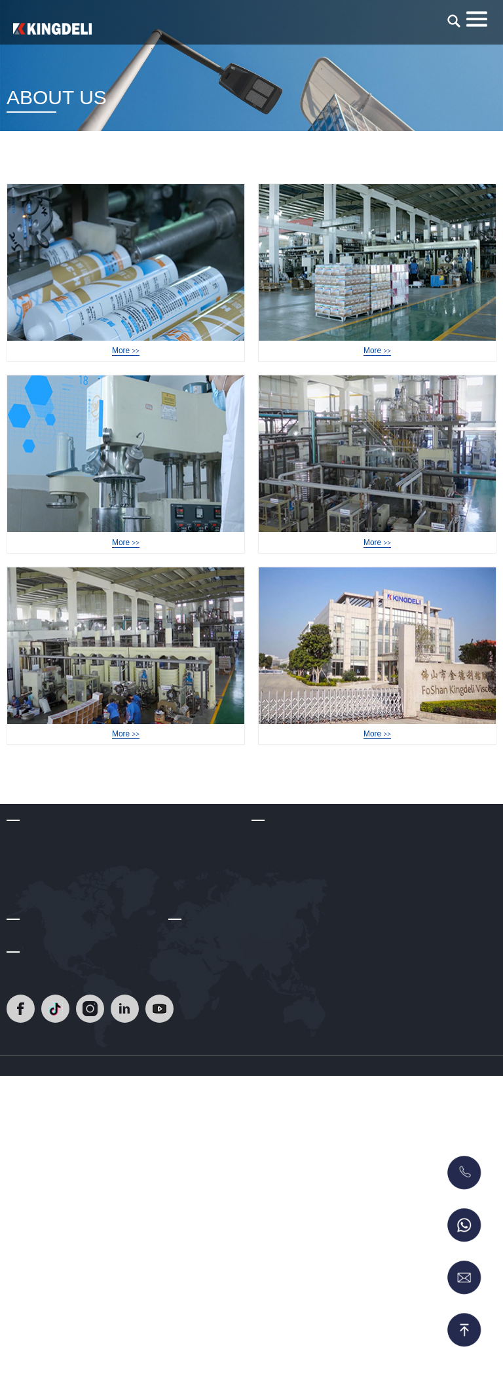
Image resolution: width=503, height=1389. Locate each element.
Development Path (44, 945)
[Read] (52, 29)
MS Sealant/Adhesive (295, 1080)
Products (270, 893)
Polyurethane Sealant (295, 1061)
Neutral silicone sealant (299, 964)
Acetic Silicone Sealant (298, 983)
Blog (16, 1132)
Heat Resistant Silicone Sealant (316, 925)
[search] (454, 21)
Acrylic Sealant (282, 1022)
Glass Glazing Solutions (300, 1003)
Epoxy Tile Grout (286, 945)
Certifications (33, 983)
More (125, 381)
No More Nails (281, 1042)
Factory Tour (126, 364)
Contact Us (191, 1132)
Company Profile (41, 925)
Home (408, 169)
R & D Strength (37, 964)
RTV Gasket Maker (290, 1100)
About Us (26, 893)
